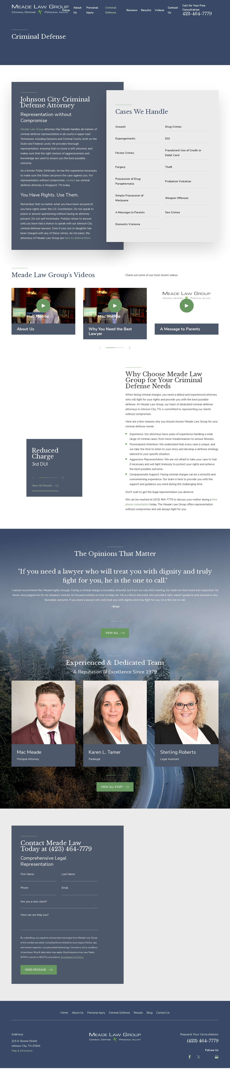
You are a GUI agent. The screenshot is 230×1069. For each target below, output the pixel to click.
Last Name (68, 879)
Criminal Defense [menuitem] (110, 10)
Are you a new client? (33, 906)
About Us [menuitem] (77, 10)
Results (138, 1013)
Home (64, 1013)
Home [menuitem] (66, 10)
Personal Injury (96, 1013)
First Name (27, 879)
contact (70, 180)
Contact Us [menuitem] (173, 10)
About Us (77, 1013)
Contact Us (163, 1013)
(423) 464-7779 (168, 499)
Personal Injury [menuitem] (92, 10)
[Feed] (208, 1057)
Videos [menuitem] (159, 10)
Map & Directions (22, 1051)
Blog (150, 1013)
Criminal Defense (119, 1013)
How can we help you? (34, 919)
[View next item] (129, 347)
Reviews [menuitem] (131, 10)
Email (64, 893)
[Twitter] (199, 1057)
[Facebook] (190, 1057)
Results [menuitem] (146, 10)
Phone (24, 893)
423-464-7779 (197, 13)
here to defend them (77, 238)
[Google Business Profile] (216, 1057)
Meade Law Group (31, 129)
